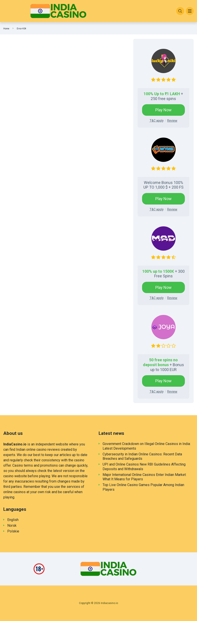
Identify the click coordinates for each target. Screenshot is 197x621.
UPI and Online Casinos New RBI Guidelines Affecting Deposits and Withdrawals (144, 466)
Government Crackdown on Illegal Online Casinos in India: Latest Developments (147, 446)
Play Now (163, 110)
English (13, 520)
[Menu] (190, 11)
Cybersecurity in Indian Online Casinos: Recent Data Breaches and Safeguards (142, 456)
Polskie (13, 531)
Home (6, 28)
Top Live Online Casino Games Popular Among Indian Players (143, 487)
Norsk (12, 525)
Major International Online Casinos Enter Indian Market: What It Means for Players (144, 477)
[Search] (180, 11)
